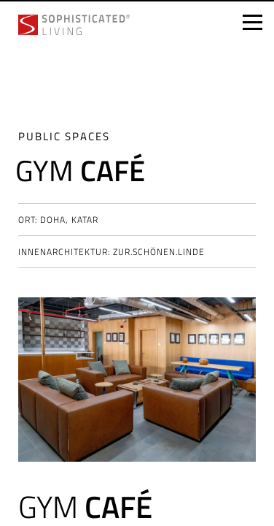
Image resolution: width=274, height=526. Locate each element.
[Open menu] (252, 22)
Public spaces (64, 136)
